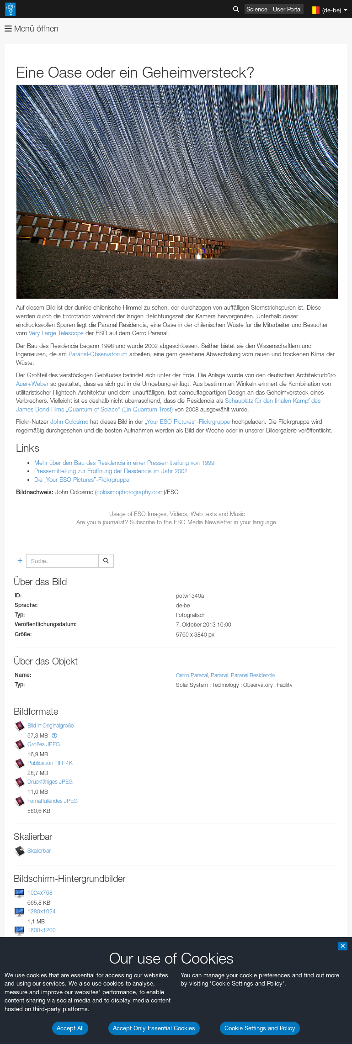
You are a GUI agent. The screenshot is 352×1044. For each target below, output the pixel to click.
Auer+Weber (32, 383)
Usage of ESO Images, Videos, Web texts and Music (177, 513)
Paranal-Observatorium (98, 354)
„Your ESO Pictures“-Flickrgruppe (187, 421)
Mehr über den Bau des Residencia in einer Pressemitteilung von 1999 (124, 462)
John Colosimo (69, 421)
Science (256, 9)
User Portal (287, 9)
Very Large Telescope (56, 333)
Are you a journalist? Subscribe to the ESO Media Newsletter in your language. (177, 522)
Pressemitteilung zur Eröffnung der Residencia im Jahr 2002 (110, 471)
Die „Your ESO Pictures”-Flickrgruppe (81, 479)
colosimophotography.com (130, 492)
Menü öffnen (32, 28)
